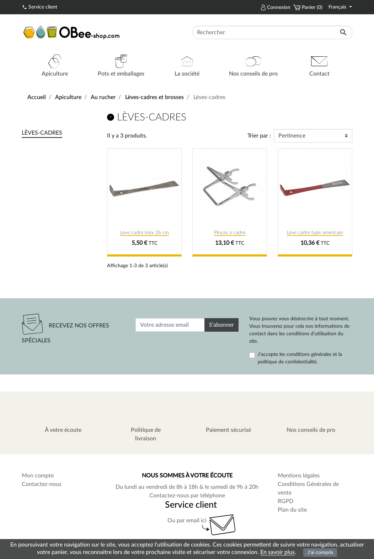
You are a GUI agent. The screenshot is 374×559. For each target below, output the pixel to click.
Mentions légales (299, 475)
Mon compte (38, 475)
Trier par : (259, 136)
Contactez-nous (42, 484)
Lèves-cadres (42, 133)
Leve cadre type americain (315, 232)
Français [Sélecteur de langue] (338, 7)
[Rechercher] (272, 32)
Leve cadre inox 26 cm (144, 232)
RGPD (285, 501)
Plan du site (292, 510)
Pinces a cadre (229, 232)
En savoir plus (277, 552)
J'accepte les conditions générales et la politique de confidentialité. (300, 358)
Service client (39, 7)
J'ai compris (320, 552)
